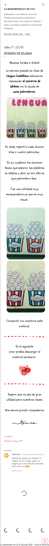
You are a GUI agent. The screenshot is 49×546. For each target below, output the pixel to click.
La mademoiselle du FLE (19, 9)
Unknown (16, 454)
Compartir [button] (8, 436)
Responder (17, 471)
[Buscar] (43, 4)
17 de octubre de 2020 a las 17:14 (33, 454)
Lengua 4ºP (17, 441)
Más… (28, 34)
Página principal (13, 34)
